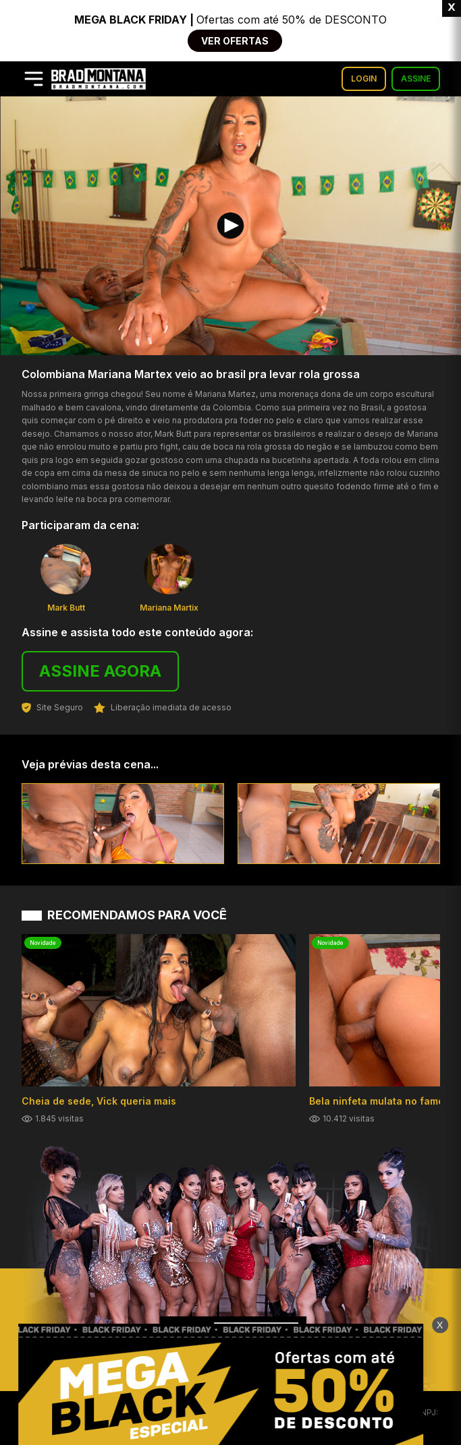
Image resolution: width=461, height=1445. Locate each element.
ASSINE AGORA (100, 671)
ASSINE (416, 78)
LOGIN (364, 78)
